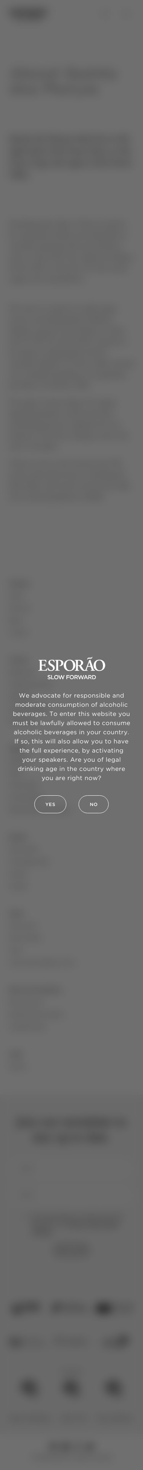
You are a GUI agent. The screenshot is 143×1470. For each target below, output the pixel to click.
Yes (50, 805)
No (94, 805)
